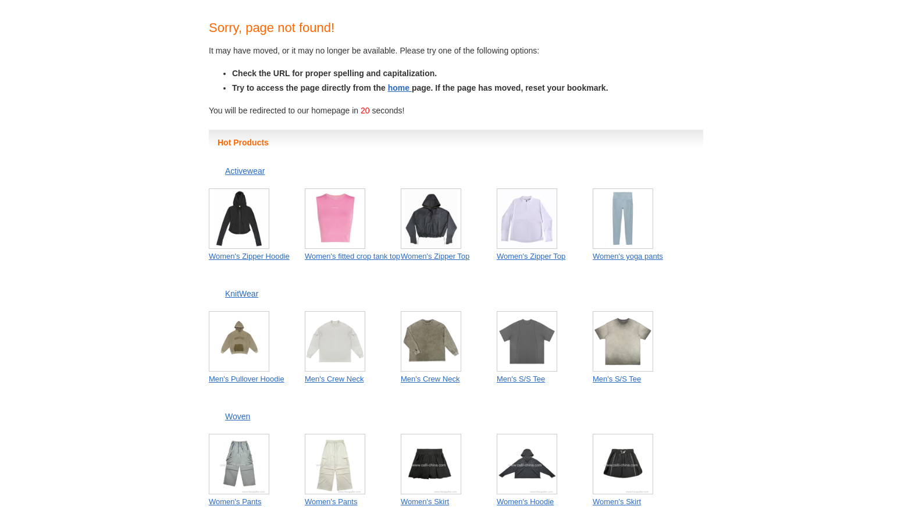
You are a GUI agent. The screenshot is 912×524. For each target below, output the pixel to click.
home (400, 87)
